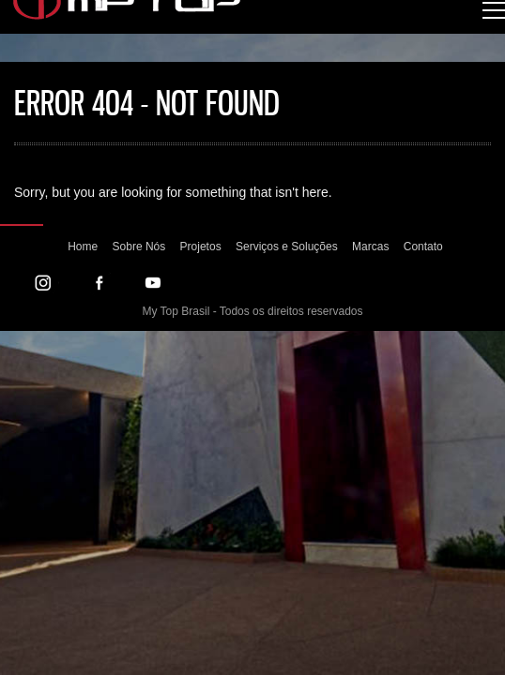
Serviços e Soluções (287, 246)
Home (83, 246)
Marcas (370, 246)
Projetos (201, 246)
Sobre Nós (139, 246)
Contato (423, 246)
